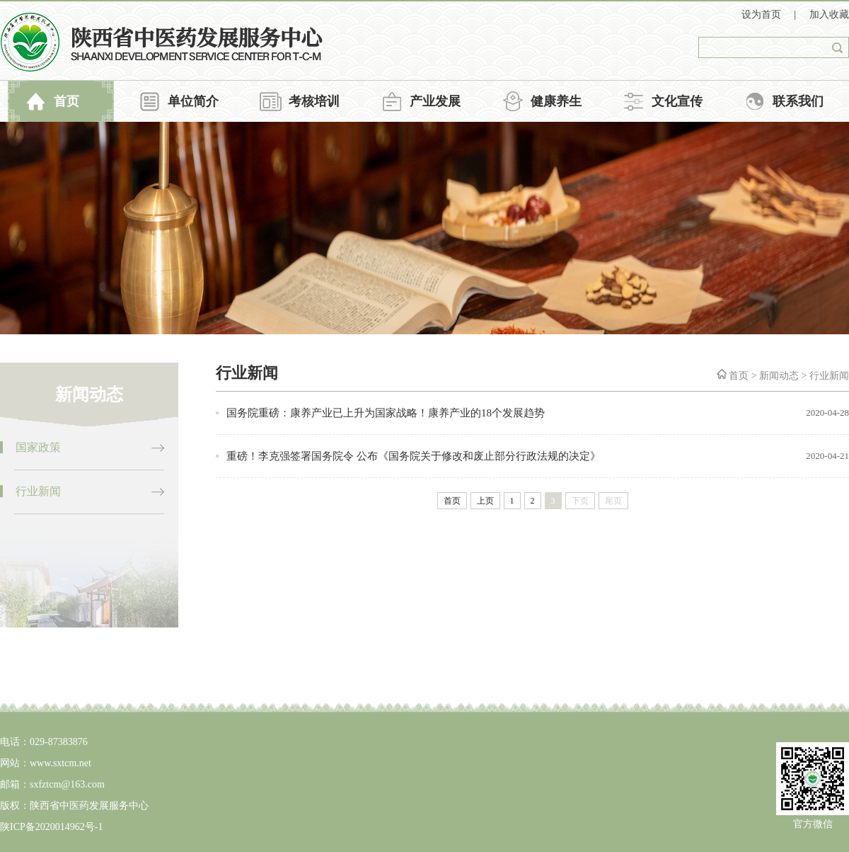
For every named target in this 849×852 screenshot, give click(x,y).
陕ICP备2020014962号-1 (51, 827)
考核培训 (314, 101)
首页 (66, 101)
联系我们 (798, 101)
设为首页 (762, 14)
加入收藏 (829, 14)
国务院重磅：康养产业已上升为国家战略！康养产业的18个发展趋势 (385, 413)
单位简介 (193, 101)
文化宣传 (677, 101)
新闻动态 (779, 375)
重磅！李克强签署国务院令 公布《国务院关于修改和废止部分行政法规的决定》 (413, 456)
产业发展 (435, 101)
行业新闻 (38, 491)
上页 (485, 501)
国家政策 (38, 447)
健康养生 (556, 101)
